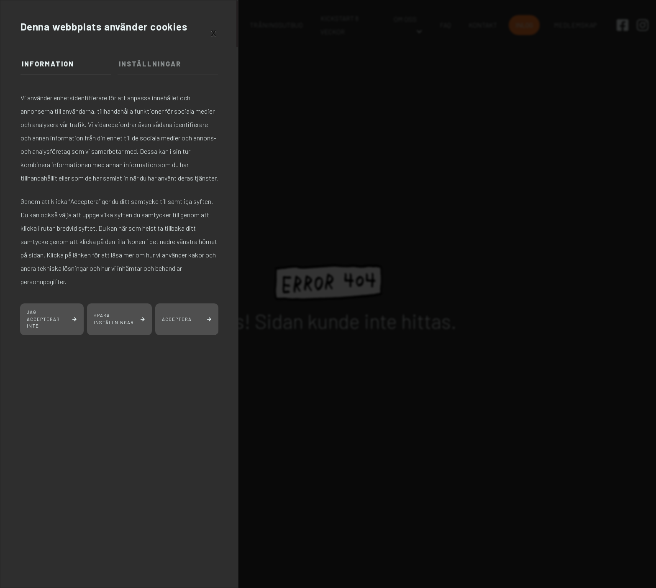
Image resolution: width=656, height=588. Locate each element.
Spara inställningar (114, 319)
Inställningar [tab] (150, 64)
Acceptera (177, 319)
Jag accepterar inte (43, 319)
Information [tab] (48, 64)
